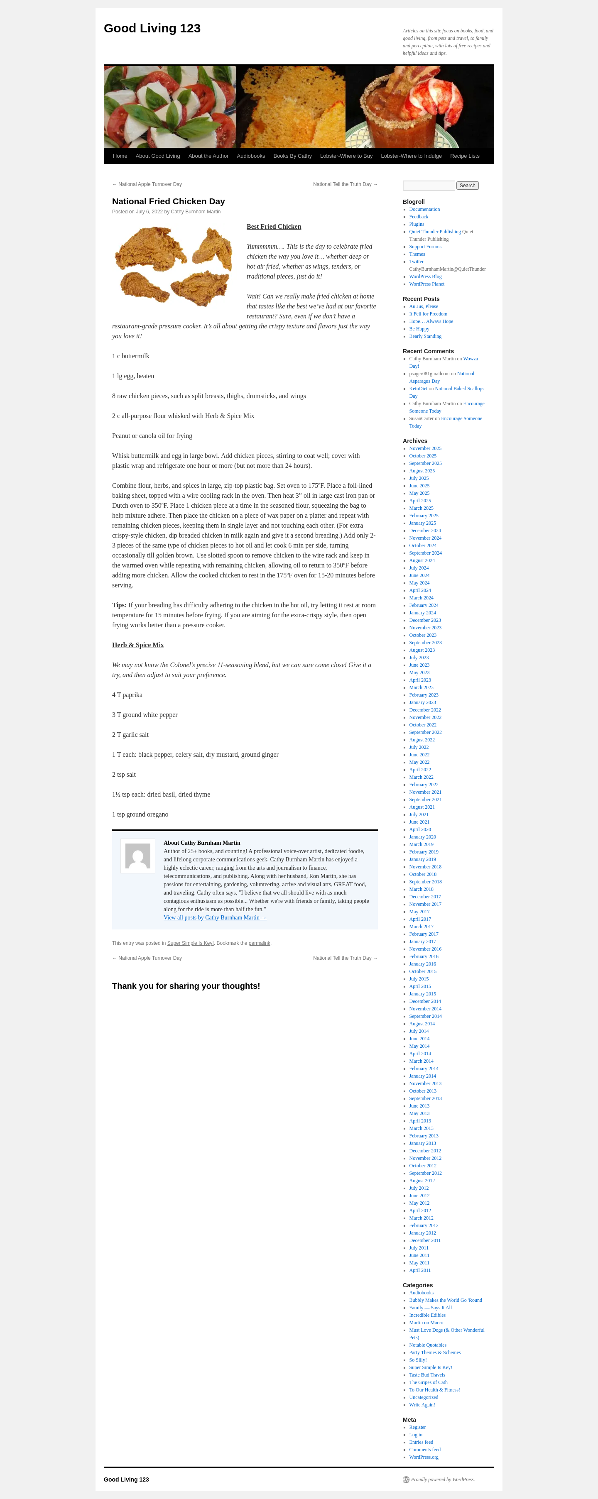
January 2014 (422, 1076)
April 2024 (420, 590)
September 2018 (425, 882)
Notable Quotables (428, 1345)
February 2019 (424, 852)
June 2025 (419, 486)
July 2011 (419, 1248)
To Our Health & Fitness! (434, 1390)
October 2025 (423, 456)
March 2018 (421, 889)
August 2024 (422, 560)
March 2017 (421, 926)
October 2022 (423, 725)
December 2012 (425, 1151)
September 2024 (425, 553)
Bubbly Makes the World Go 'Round (445, 1300)
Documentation (424, 209)
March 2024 (421, 598)
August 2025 (422, 471)
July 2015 (419, 979)
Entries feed (421, 1442)
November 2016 (425, 949)
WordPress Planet (427, 284)
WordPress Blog (425, 276)
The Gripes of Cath (428, 1382)
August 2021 (422, 807)
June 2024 (419, 575)
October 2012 (423, 1166)
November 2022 (425, 717)
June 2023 (419, 665)
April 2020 (420, 829)
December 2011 (425, 1240)
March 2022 (421, 777)
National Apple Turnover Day (147, 184)
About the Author (209, 156)
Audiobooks (251, 156)
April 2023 (420, 680)
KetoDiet (418, 388)
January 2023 (422, 702)
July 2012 (419, 1188)
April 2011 (420, 1270)
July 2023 (419, 657)
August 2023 (422, 650)
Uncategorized (424, 1397)
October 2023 (423, 635)
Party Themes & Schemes (435, 1352)
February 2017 (424, 934)
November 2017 (425, 904)
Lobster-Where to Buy (346, 156)
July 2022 (419, 747)
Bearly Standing (425, 336)
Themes (417, 254)
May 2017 (419, 912)
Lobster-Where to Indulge (411, 156)
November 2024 (425, 538)
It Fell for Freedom (428, 314)
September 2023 (425, 643)
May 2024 (419, 583)
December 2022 (425, 710)
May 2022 (419, 762)
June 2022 (419, 755)
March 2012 (421, 1218)
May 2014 (419, 1046)
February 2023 (424, 695)
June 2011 (419, 1255)
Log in (416, 1435)
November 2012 (425, 1158)
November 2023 (425, 628)
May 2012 (419, 1203)
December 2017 (425, 897)
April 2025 (420, 501)
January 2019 (422, 859)
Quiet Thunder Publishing (435, 232)
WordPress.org (424, 1457)
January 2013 (422, 1143)
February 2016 (424, 956)
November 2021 (425, 792)
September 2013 (425, 1098)
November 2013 (425, 1083)
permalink (259, 943)
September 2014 (425, 1016)
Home (120, 156)
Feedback (419, 217)
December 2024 (425, 530)
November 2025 (425, 448)
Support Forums (425, 246)
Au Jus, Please (424, 306)
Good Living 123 (152, 28)
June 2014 (419, 1039)
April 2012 (420, 1210)
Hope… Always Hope (431, 321)
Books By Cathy (292, 156)
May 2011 (419, 1263)
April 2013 (420, 1121)
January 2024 (422, 613)
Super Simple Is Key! (190, 943)
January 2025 (422, 523)
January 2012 (422, 1233)
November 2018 (425, 867)
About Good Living (158, 156)
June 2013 (419, 1106)
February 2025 (424, 515)
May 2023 (419, 672)
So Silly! (418, 1360)
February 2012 (424, 1225)
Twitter (416, 261)
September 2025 (425, 463)
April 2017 (420, 919)
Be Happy (419, 329)
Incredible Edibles (427, 1315)
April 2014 (420, 1053)
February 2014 (424, 1068)
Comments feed (425, 1450)
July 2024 (419, 568)
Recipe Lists (465, 156)
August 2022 (422, 740)
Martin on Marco (426, 1322)
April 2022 (420, 770)
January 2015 (422, 994)
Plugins (416, 224)
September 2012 (425, 1173)
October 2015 (423, 971)
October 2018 (423, 874)
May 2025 (419, 493)
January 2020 (422, 837)
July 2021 (419, 814)
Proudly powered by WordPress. (443, 1479)
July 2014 (419, 1031)
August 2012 (422, 1181)
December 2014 (425, 1001)
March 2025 (421, 508)
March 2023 (421, 687)
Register (417, 1427)
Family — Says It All (430, 1308)
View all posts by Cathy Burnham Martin (215, 918)
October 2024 (423, 545)
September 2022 (425, 732)
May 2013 (419, 1113)
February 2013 (424, 1136)
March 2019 (421, 844)
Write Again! (422, 1405)
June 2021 (419, 822)
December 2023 (425, 620)
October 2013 (423, 1091)
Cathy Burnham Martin (196, 212)
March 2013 (421, 1128)
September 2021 (425, 799)
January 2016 (422, 964)
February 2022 (424, 784)
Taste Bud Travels (427, 1375)
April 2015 (420, 986)
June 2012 (419, 1195)
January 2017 (422, 941)
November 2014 (425, 1009)
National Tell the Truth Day (345, 184)
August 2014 (422, 1024)
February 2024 (424, 605)
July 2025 (419, 478)
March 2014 (421, 1061)
